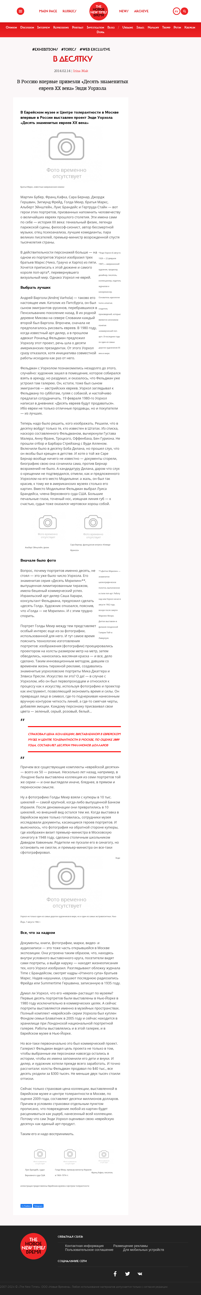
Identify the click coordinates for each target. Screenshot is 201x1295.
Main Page (48, 11)
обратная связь (70, 1237)
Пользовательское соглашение (89, 1250)
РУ (176, 11)
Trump (166, 27)
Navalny (153, 27)
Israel (140, 27)
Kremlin (189, 27)
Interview (43, 27)
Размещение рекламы (130, 1246)
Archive (141, 11)
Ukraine (127, 27)
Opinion (11, 27)
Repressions (61, 27)
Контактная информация (84, 1246)
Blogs (111, 27)
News (124, 11)
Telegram (38, 1206)
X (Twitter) (26, 1206)
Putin (177, 27)
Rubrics (69, 11)
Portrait (77, 27)
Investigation (95, 27)
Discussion (27, 27)
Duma (100, 32)
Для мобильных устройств (143, 1250)
